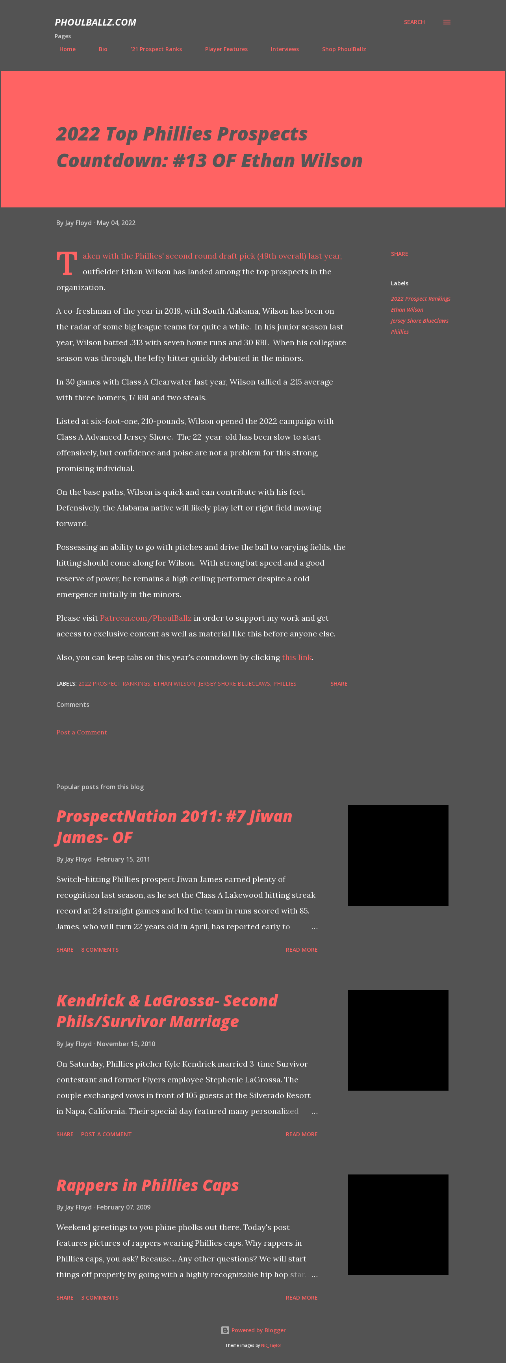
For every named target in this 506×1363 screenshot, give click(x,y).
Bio (98, 49)
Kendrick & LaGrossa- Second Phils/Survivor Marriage (167, 1010)
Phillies (400, 331)
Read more (302, 949)
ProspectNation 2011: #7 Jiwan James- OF (174, 826)
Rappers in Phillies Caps (147, 1185)
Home (63, 49)
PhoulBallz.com (95, 21)
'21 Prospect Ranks (151, 49)
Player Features (221, 49)
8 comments (100, 949)
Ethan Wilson (407, 309)
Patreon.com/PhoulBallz (147, 618)
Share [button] (399, 253)
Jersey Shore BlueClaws (420, 320)
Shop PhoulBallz (339, 49)
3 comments (100, 1297)
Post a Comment (81, 732)
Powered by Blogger (253, 1330)
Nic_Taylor (271, 1345)
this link (297, 657)
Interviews (280, 49)
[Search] (414, 22)
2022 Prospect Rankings (420, 298)
